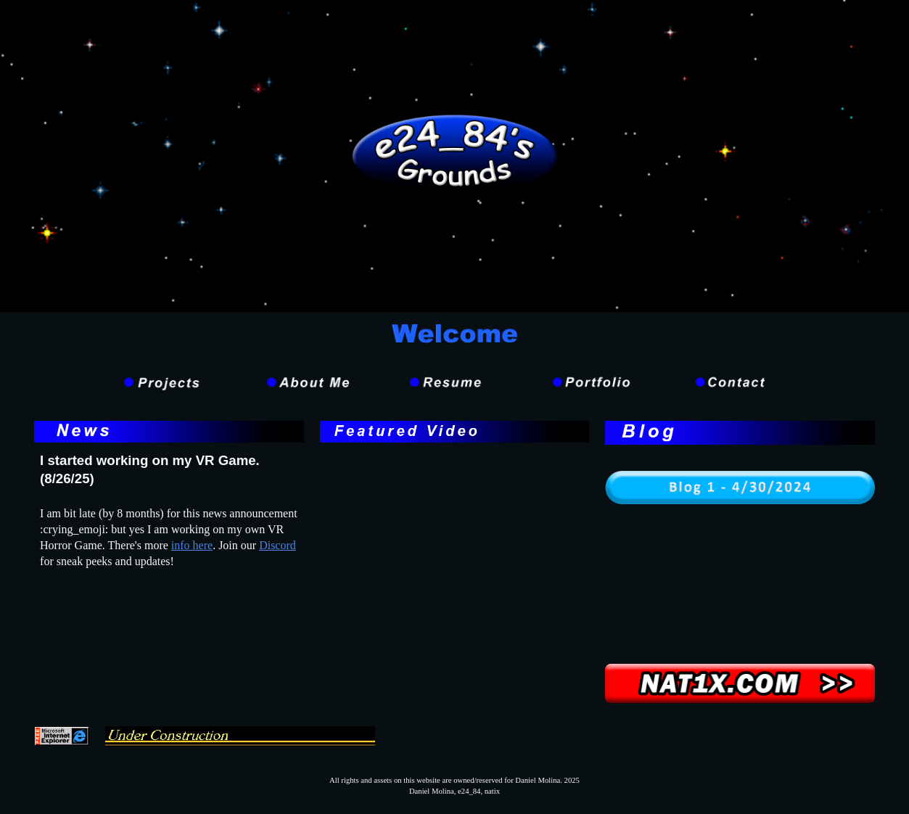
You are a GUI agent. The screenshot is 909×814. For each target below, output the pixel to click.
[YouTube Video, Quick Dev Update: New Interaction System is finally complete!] (455, 549)
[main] (169, 470)
